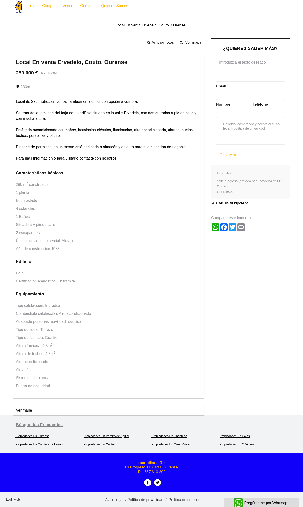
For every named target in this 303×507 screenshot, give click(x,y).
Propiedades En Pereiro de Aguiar (106, 436)
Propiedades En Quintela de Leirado (39, 444)
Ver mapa (193, 42)
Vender (69, 6)
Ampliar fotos (163, 42)
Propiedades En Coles (235, 436)
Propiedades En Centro (99, 444)
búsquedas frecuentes (39, 424)
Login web (13, 499)
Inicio (32, 6)
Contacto (87, 6)
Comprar (49, 6)
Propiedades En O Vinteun (237, 444)
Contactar (228, 155)
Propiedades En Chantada (169, 436)
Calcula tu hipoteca (232, 203)
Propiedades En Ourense (32, 436)
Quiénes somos (114, 6)
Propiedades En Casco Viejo (171, 444)
